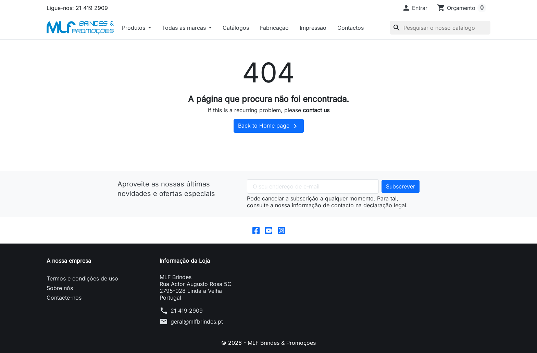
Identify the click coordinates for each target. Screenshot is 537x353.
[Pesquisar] (440, 28)
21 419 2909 (187, 310)
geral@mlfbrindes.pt (197, 321)
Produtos (134, 27)
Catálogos (236, 27)
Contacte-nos (64, 297)
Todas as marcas (185, 27)
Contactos (350, 27)
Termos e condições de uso (82, 278)
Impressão (313, 27)
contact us (316, 110)
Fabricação (274, 27)
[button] (415, 8)
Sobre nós (60, 288)
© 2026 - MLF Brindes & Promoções (268, 342)
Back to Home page (268, 126)
